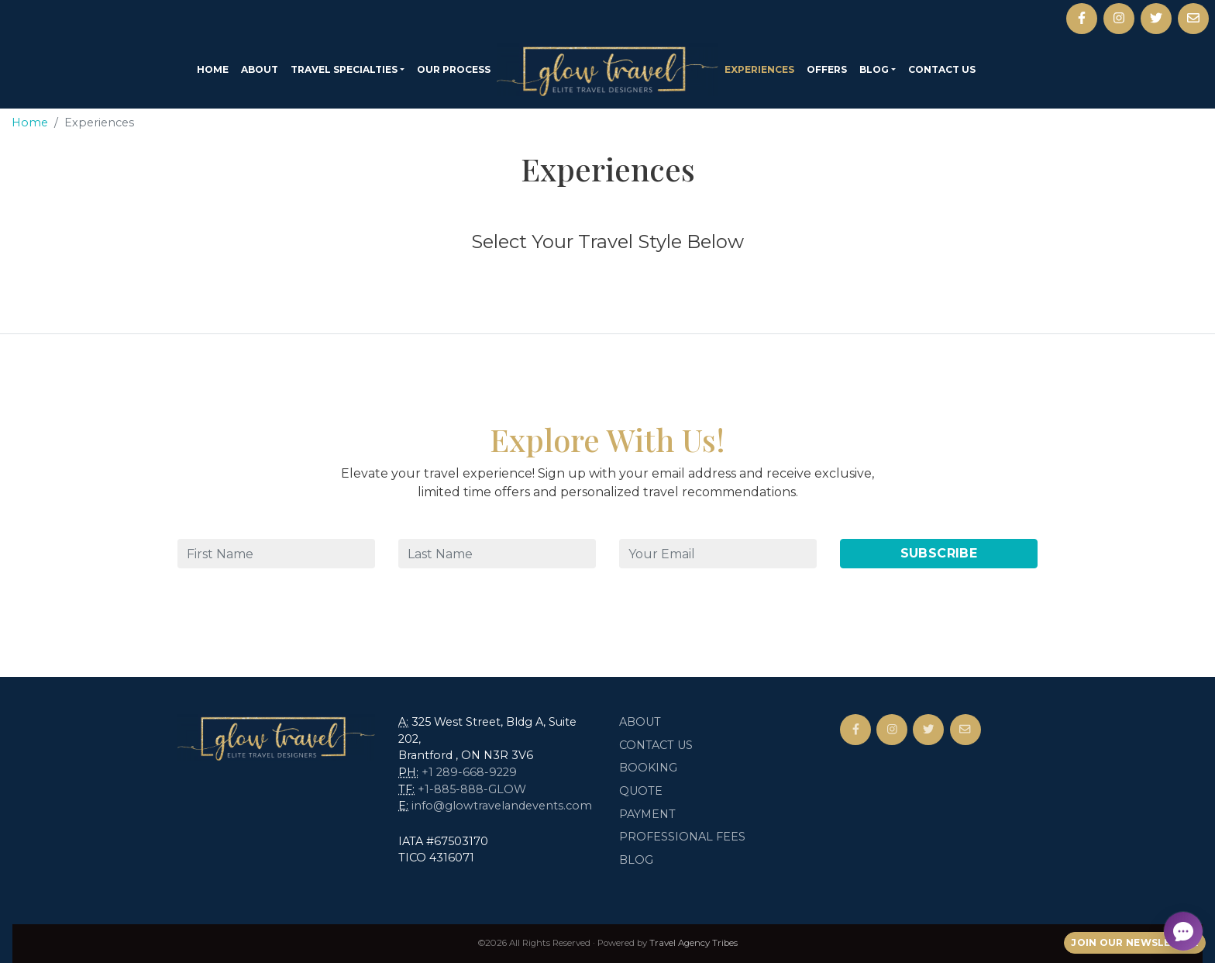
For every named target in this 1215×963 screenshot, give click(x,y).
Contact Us (942, 69)
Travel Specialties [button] (344, 69)
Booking (648, 768)
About (259, 69)
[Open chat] (1183, 931)
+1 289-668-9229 (469, 772)
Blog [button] (874, 69)
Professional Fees (682, 837)
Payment (647, 814)
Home (213, 69)
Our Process (453, 69)
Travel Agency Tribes (693, 942)
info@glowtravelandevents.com (501, 806)
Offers (827, 69)
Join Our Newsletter (1135, 942)
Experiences (759, 69)
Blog (636, 860)
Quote (641, 791)
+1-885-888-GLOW (472, 789)
